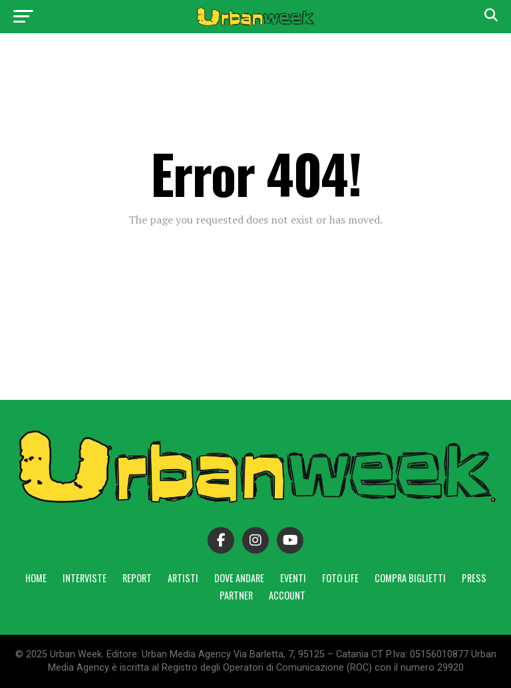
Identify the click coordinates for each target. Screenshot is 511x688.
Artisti (183, 578)
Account (287, 595)
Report (137, 578)
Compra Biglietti (410, 578)
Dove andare (239, 578)
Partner (236, 595)
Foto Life (340, 578)
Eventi (293, 578)
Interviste (84, 578)
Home (36, 578)
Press (474, 578)
